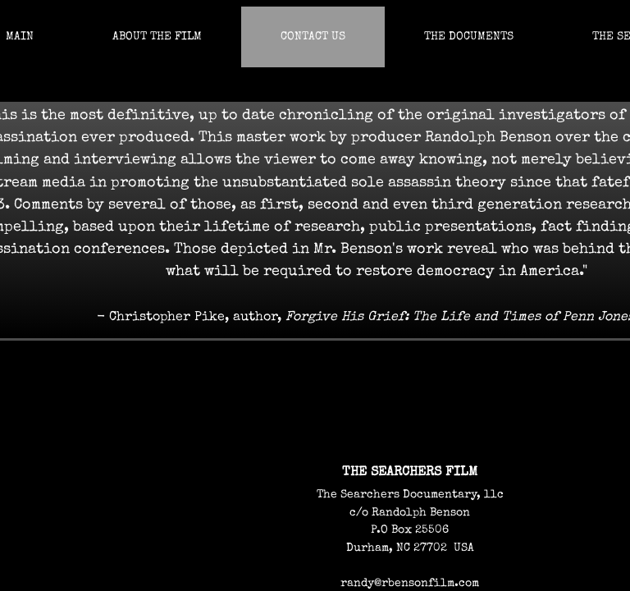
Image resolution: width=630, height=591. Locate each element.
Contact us (313, 37)
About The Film (157, 37)
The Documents (469, 37)
